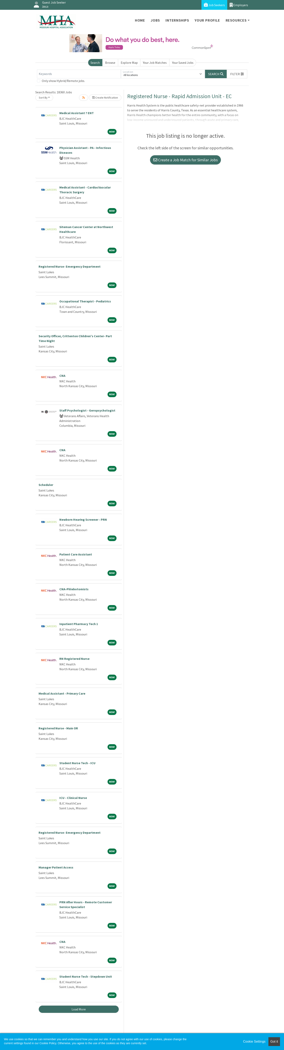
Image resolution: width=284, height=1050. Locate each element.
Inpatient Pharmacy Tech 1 (78, 624)
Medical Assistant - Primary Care (62, 693)
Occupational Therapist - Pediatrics (85, 301)
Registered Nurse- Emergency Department (70, 266)
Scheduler (46, 485)
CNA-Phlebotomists (74, 589)
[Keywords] (79, 74)
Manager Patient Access (56, 867)
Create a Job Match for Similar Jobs (185, 159)
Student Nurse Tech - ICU (77, 763)
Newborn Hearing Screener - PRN (83, 520)
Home (140, 20)
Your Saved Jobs (182, 63)
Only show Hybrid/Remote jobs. (63, 81)
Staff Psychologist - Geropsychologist (87, 410)
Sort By (43, 97)
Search (95, 63)
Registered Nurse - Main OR (58, 728)
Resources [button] (236, 20)
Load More (79, 1009)
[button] (237, 74)
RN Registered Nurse (74, 659)
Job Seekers (214, 4)
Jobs (155, 20)
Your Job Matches (155, 63)
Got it (274, 1041)
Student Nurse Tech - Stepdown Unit (85, 976)
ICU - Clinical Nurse (73, 798)
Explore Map (129, 63)
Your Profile (207, 20)
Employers (239, 4)
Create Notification (105, 97)
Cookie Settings (254, 1041)
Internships (177, 20)
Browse (110, 63)
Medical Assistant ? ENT (76, 113)
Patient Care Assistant (75, 554)
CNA (62, 376)
